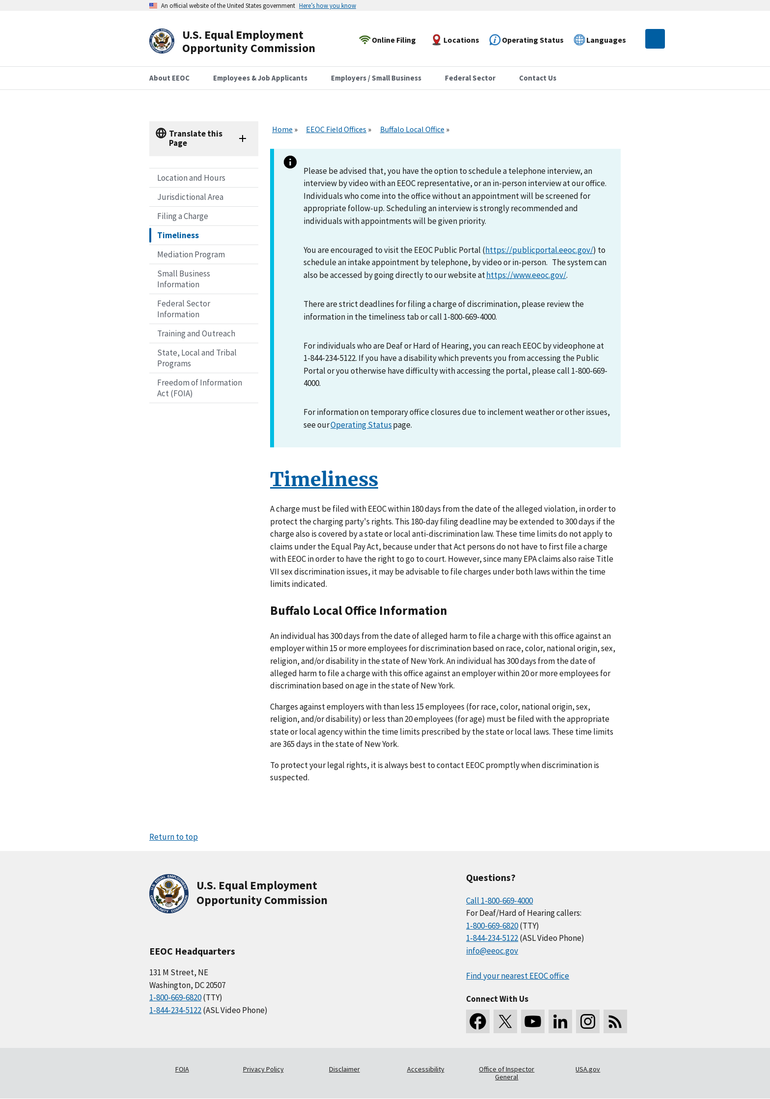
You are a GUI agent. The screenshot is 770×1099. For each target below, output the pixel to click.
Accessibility (425, 1069)
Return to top (173, 836)
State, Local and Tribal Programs (197, 358)
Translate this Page (195, 138)
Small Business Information (183, 279)
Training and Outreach (196, 333)
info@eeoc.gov (492, 950)
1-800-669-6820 (175, 997)
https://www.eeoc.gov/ (526, 275)
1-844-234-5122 (175, 1010)
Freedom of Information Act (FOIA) (199, 388)
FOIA (182, 1069)
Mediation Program (191, 254)
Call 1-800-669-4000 (499, 900)
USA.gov (588, 1069)
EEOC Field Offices (336, 129)
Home (282, 129)
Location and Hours (191, 177)
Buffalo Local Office (412, 129)
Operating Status (361, 424)
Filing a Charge (182, 216)
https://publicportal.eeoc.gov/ (539, 250)
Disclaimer (344, 1069)
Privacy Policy (263, 1069)
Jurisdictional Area (190, 197)
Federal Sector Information (183, 309)
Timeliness (178, 235)
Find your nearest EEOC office (517, 975)
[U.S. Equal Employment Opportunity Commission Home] (243, 41)
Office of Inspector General (506, 1073)
